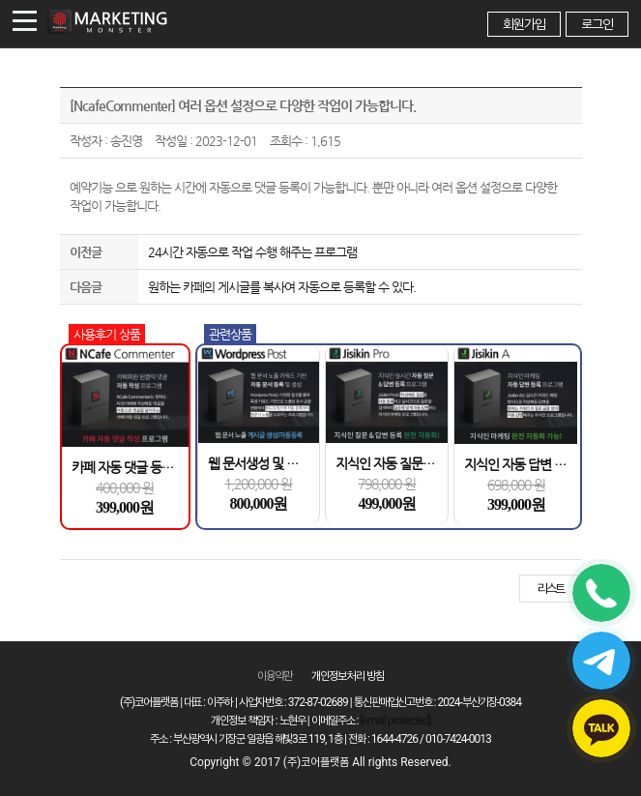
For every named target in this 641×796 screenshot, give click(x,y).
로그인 (597, 24)
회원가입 (524, 24)
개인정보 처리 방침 (348, 676)
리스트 (551, 588)
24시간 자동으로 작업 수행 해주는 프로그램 (252, 252)
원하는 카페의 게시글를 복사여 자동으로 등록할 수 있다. (282, 287)
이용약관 (274, 676)
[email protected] (395, 720)
